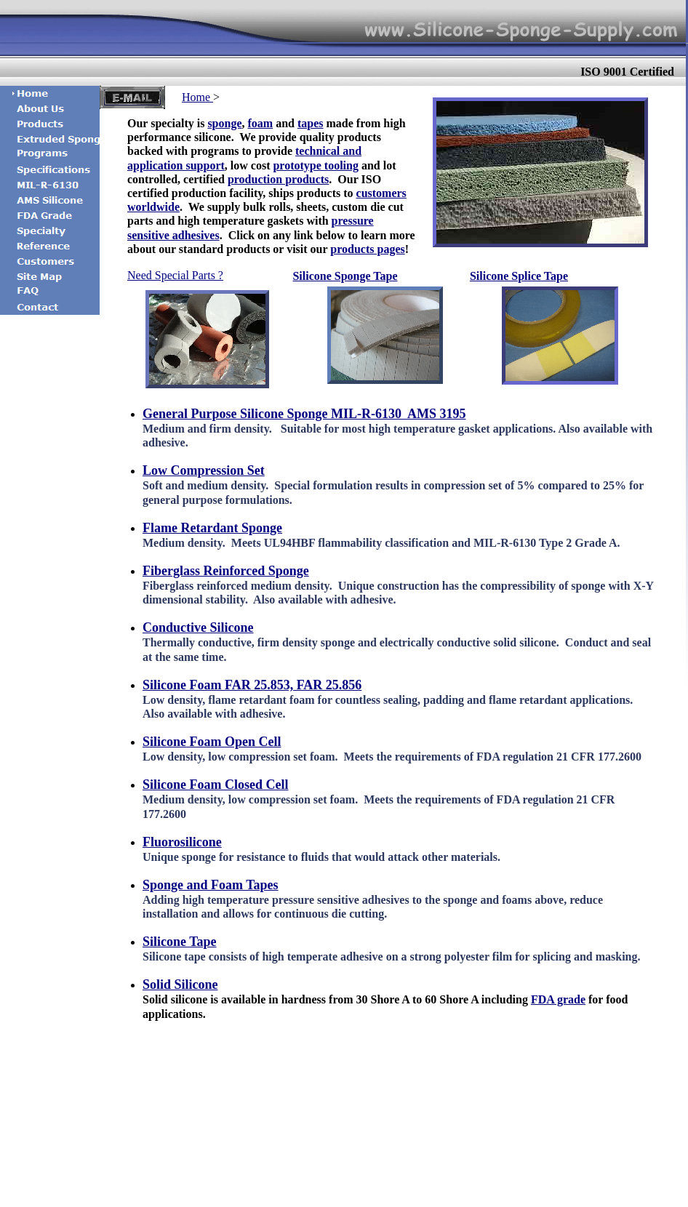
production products (278, 179)
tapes (310, 123)
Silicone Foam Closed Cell (216, 784)
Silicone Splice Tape (519, 276)
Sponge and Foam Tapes (211, 885)
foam (260, 123)
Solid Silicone (180, 984)
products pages (367, 249)
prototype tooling (315, 165)
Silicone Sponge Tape (344, 276)
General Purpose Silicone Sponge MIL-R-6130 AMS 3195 (304, 413)
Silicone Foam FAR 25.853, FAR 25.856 (252, 685)
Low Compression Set (204, 470)
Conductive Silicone (198, 627)
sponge (224, 123)
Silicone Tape (180, 941)
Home (197, 97)
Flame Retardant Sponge (212, 528)
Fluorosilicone (182, 842)
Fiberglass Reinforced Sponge (226, 571)
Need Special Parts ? (175, 275)
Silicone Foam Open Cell (212, 741)
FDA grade (558, 999)
